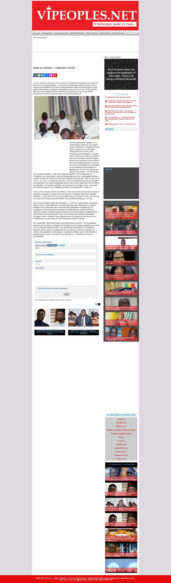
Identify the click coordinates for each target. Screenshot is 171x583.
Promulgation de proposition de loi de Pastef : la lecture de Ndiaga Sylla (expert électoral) (121, 247)
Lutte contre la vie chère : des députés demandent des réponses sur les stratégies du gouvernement (120, 114)
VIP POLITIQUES (77, 33)
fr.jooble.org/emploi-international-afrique (121, 430)
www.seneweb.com (121, 455)
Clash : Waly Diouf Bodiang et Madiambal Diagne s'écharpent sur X (119, 338)
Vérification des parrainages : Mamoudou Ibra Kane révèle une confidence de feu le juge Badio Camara (121, 322)
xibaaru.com (121, 459)
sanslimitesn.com (121, 448)
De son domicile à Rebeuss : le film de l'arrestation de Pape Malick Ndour (118, 232)
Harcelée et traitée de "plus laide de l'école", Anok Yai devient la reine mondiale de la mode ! (120, 276)
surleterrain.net (121, 452)
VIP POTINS (105, 33)
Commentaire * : (40, 268)
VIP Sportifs (47, 33)
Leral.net (121, 441)
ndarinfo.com (121, 444)
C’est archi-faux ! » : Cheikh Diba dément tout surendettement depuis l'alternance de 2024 (120, 120)
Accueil (36, 33)
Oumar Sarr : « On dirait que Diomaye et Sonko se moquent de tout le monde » (119, 308)
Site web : (38, 261)
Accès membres (63, 580)
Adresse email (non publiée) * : (45, 254)
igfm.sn (121, 437)
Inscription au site (92, 580)
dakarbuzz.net (121, 423)
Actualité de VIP (61, 33)
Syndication (83, 580)
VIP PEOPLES (118, 33)
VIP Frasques (91, 33)
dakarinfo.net (121, 426)
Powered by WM (107, 580)
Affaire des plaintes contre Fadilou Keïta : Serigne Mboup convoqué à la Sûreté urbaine (121, 478)
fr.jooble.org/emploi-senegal (121, 433)
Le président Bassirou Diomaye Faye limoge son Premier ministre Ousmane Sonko (50, 332)
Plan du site (72, 580)
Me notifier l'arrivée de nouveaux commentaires (53, 288)
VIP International (40, 38)
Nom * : (37, 248)
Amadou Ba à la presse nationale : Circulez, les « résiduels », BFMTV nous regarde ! (83, 332)
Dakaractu (121, 419)
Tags (100, 580)
